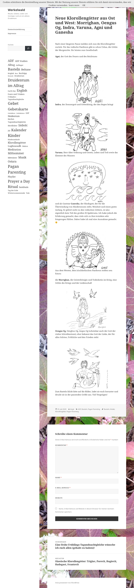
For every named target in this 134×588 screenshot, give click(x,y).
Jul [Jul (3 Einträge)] (9, 130)
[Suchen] (28, 48)
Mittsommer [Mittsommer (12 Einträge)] (16, 153)
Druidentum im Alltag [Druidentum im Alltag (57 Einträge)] (18, 83)
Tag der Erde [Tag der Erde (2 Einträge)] (13, 190)
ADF (79, 409)
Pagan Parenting (94, 409)
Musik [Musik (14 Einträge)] (22, 157)
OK (83, 5)
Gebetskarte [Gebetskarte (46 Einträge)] (18, 109)
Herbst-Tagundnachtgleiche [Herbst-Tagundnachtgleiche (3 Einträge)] (17, 120)
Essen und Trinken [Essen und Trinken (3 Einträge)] (16, 94)
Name (58, 477)
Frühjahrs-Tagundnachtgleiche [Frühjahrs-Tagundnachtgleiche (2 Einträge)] (16, 98)
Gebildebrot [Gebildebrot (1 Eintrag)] (20, 113)
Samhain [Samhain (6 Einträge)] (23, 187)
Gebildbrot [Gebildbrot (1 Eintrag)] (11, 113)
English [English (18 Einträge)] (22, 90)
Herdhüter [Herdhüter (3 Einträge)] (12, 125)
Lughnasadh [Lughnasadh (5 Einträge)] (14, 145)
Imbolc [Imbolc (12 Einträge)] (23, 125)
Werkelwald (16, 10)
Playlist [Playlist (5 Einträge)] (12, 176)
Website (59, 498)
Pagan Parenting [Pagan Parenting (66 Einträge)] (17, 169)
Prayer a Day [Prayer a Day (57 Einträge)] (19, 181)
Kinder (112, 409)
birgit (72, 409)
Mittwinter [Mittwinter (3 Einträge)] (12, 157)
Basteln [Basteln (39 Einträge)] (14, 69)
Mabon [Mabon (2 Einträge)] (25, 146)
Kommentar (61, 445)
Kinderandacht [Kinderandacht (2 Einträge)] (14, 139)
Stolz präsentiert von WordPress (67, 583)
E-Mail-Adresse (63, 488)
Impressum (12, 33)
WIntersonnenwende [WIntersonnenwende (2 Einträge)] (16, 193)
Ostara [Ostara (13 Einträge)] (12, 161)
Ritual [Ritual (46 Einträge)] (13, 186)
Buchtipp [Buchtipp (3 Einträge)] (23, 73)
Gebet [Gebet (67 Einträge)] (13, 103)
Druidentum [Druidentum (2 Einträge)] (19, 76)
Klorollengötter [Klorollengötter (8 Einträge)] (17, 142)
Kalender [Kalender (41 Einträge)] (19, 129)
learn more (74, 5)
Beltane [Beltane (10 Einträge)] (26, 69)
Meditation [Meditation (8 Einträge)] (14, 149)
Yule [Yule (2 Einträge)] (28, 193)
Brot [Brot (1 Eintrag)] (16, 73)
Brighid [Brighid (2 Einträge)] (11, 73)
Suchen (10, 45)
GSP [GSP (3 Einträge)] (27, 113)
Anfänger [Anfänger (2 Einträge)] (19, 65)
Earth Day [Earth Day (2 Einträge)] (12, 91)
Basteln (84, 409)
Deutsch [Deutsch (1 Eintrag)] (10, 76)
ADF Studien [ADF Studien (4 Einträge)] (21, 61)
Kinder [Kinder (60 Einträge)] (14, 135)
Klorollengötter (60, 411)
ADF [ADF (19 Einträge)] (11, 61)
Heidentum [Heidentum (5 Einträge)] (14, 116)
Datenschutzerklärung (16, 29)
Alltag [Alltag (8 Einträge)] (11, 64)
